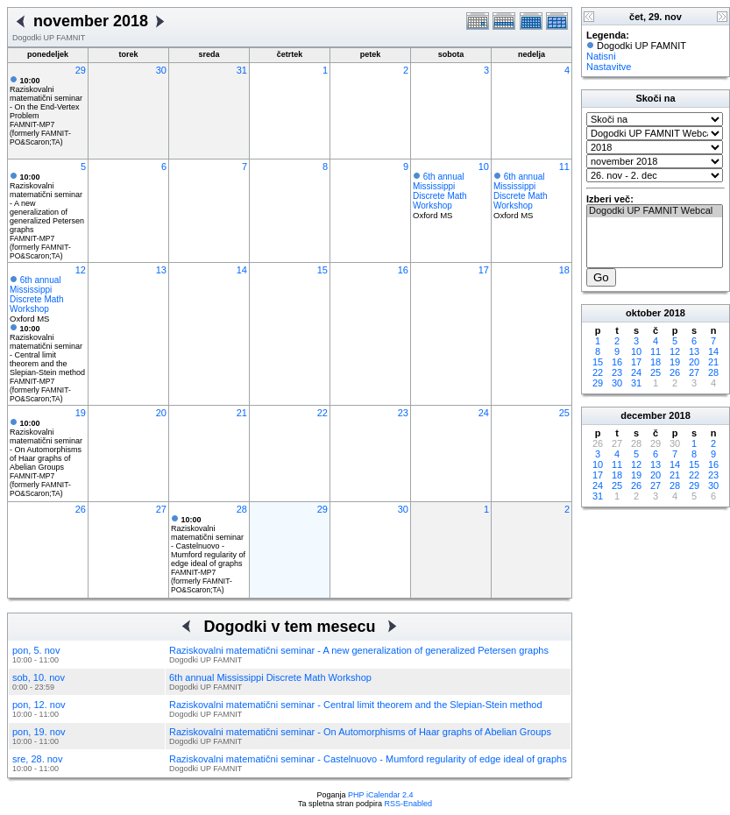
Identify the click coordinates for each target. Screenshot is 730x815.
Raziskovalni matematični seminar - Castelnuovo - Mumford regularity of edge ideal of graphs (208, 541)
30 (161, 70)
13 (161, 270)
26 (80, 509)
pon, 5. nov (36, 650)
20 (161, 413)
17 (483, 270)
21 (242, 413)
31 (242, 70)
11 (564, 166)
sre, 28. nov (37, 759)
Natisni (601, 56)
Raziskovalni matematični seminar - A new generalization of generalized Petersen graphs (359, 650)
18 (564, 270)
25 (564, 413)
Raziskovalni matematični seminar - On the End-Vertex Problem (46, 98)
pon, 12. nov (39, 704)
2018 (673, 313)
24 (483, 413)
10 (483, 166)
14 (242, 270)
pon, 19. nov (39, 731)
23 (403, 413)
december (643, 415)
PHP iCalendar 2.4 (380, 794)
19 (80, 413)
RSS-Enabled (409, 803)
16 (403, 270)
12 (80, 270)
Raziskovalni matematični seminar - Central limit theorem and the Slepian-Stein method (47, 350)
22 (322, 413)
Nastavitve (608, 66)
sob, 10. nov (38, 677)
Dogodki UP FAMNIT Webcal (654, 211)
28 (242, 509)
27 (161, 509)
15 (322, 270)
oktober (643, 313)
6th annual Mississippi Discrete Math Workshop (440, 191)
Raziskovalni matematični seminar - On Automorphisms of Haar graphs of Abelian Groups (46, 445)
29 (80, 70)
